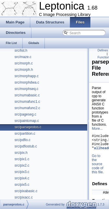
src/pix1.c (22, 159)
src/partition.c (25, 133)
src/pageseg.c (25, 114)
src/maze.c (23, 57)
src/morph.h (24, 70)
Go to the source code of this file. (98, 167)
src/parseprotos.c (28, 127)
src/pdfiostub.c (26, 146)
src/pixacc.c (24, 197)
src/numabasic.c (27, 95)
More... (97, 129)
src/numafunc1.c (27, 102)
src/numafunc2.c (27, 108)
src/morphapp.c (27, 76)
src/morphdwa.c (27, 82)
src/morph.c (24, 63)
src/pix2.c (22, 165)
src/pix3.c (22, 172)
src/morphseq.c (26, 89)
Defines (103, 50)
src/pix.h (21, 153)
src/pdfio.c (23, 140)
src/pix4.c (22, 178)
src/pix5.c (22, 185)
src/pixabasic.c (26, 191)
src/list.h (21, 50)
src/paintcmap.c (27, 121)
